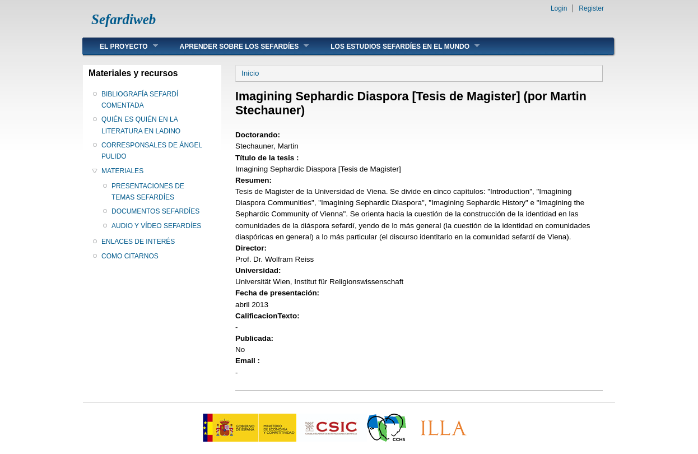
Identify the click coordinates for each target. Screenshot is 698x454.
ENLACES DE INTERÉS (138, 241)
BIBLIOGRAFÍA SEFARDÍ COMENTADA (139, 99)
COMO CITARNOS (130, 256)
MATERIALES (122, 171)
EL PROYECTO (120, 46)
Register (591, 8)
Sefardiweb (123, 19)
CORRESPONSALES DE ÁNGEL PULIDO (151, 150)
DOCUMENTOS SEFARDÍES (155, 211)
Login (559, 8)
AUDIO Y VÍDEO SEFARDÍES (156, 226)
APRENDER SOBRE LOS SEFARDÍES (236, 46)
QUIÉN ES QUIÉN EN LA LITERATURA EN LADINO (140, 125)
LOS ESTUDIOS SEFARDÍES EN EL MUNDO (397, 46)
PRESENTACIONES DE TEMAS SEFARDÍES (147, 191)
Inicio (250, 73)
